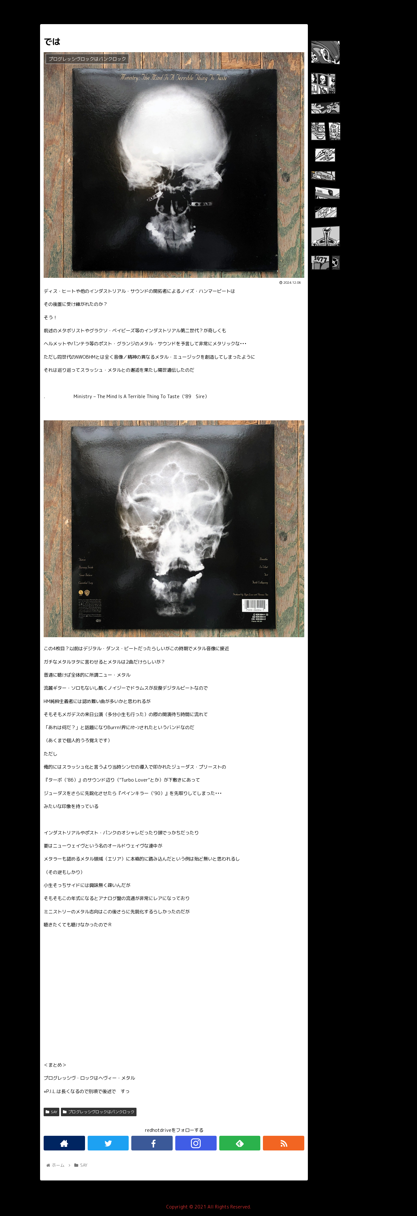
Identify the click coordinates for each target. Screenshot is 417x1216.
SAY (51, 1112)
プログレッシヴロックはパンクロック (99, 1112)
